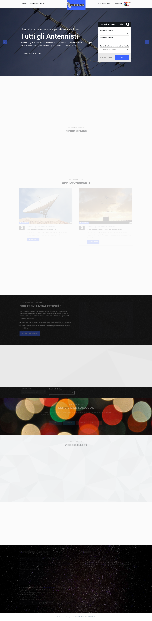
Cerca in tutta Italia (32, 53)
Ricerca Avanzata (106, 58)
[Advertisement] (76, 97)
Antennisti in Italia (37, 4)
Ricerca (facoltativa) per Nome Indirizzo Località (114, 46)
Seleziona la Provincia (106, 37)
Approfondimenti (104, 4)
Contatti (118, 4)
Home (24, 4)
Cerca (122, 57)
